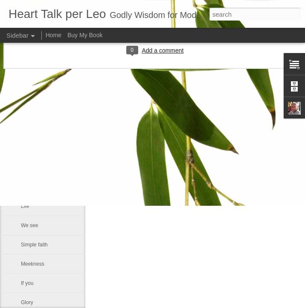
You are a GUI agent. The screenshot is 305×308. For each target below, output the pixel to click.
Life (25, 206)
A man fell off (35, 187)
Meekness (32, 264)
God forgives (35, 148)
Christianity (33, 110)
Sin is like (32, 129)
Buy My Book (84, 35)
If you (27, 283)
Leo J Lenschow (228, 121)
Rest (26, 168)
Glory (27, 302)
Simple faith (34, 245)
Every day (32, 91)
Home (53, 35)
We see (29, 225)
